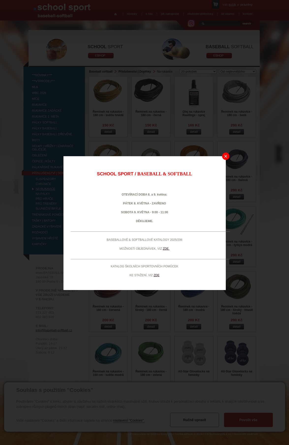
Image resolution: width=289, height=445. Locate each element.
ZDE (156, 275)
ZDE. (166, 248)
